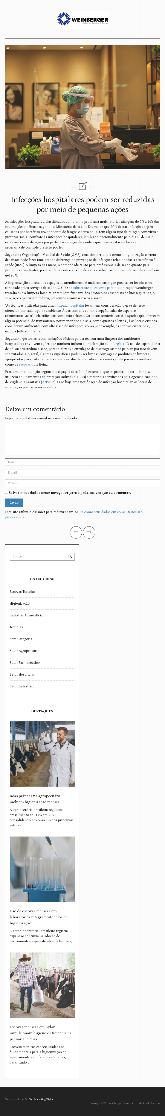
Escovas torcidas (22, 592)
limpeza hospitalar (69, 305)
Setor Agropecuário (24, 651)
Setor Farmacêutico (25, 663)
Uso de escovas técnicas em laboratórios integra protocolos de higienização (38, 917)
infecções (116, 344)
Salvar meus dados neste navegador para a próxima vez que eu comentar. (70, 493)
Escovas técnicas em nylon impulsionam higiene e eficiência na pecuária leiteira (41, 1033)
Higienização (20, 603)
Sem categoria (21, 639)
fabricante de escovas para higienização (103, 288)
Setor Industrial (22, 686)
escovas (25, 364)
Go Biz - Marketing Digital (39, 1099)
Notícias (16, 627)
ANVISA (48, 382)
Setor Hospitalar (22, 674)
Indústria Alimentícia (26, 615)
